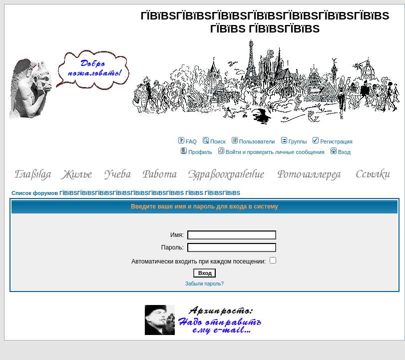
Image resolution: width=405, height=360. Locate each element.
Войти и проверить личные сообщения (271, 152)
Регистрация (332, 141)
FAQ (187, 141)
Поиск (214, 141)
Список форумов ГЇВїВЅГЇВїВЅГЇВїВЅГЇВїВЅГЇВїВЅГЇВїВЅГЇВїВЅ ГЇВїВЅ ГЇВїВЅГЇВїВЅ (125, 193)
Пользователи (253, 141)
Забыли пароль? (204, 283)
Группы (294, 141)
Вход (341, 152)
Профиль (196, 152)
